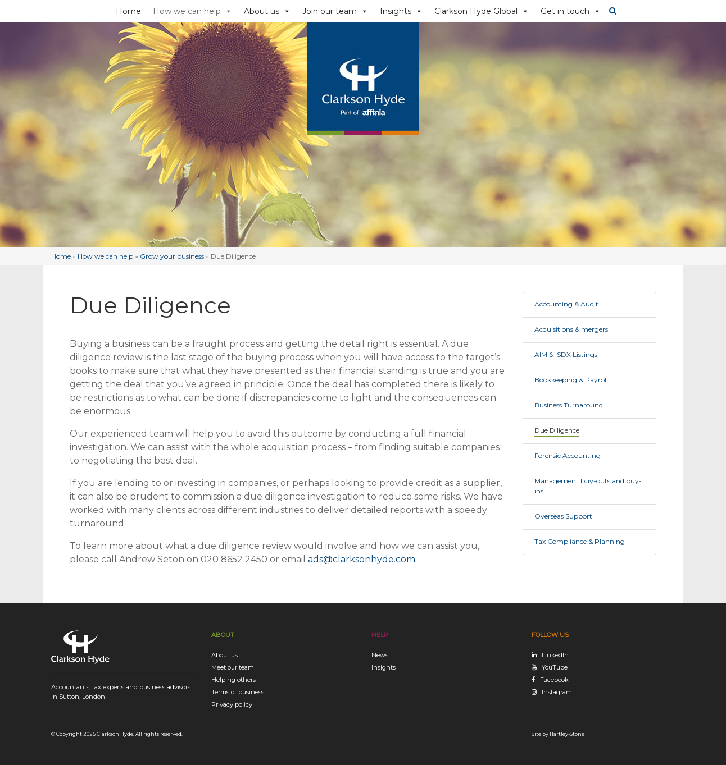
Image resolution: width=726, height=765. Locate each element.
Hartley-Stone (567, 734)
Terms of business (237, 692)
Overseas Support (563, 516)
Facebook (554, 680)
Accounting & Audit (566, 304)
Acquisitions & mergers (571, 329)
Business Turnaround (568, 405)
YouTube (555, 667)
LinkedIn (555, 655)
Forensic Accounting (567, 455)
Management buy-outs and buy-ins (588, 486)
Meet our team (232, 667)
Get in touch (571, 11)
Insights (401, 11)
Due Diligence (556, 430)
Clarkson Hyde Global (481, 11)
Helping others (233, 680)
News (379, 655)
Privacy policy (231, 704)
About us (267, 11)
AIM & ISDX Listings (565, 354)
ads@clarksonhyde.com (361, 559)
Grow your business (172, 256)
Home (128, 11)
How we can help (192, 11)
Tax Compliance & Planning (579, 541)
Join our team (335, 11)
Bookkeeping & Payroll (571, 379)
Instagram (557, 692)
